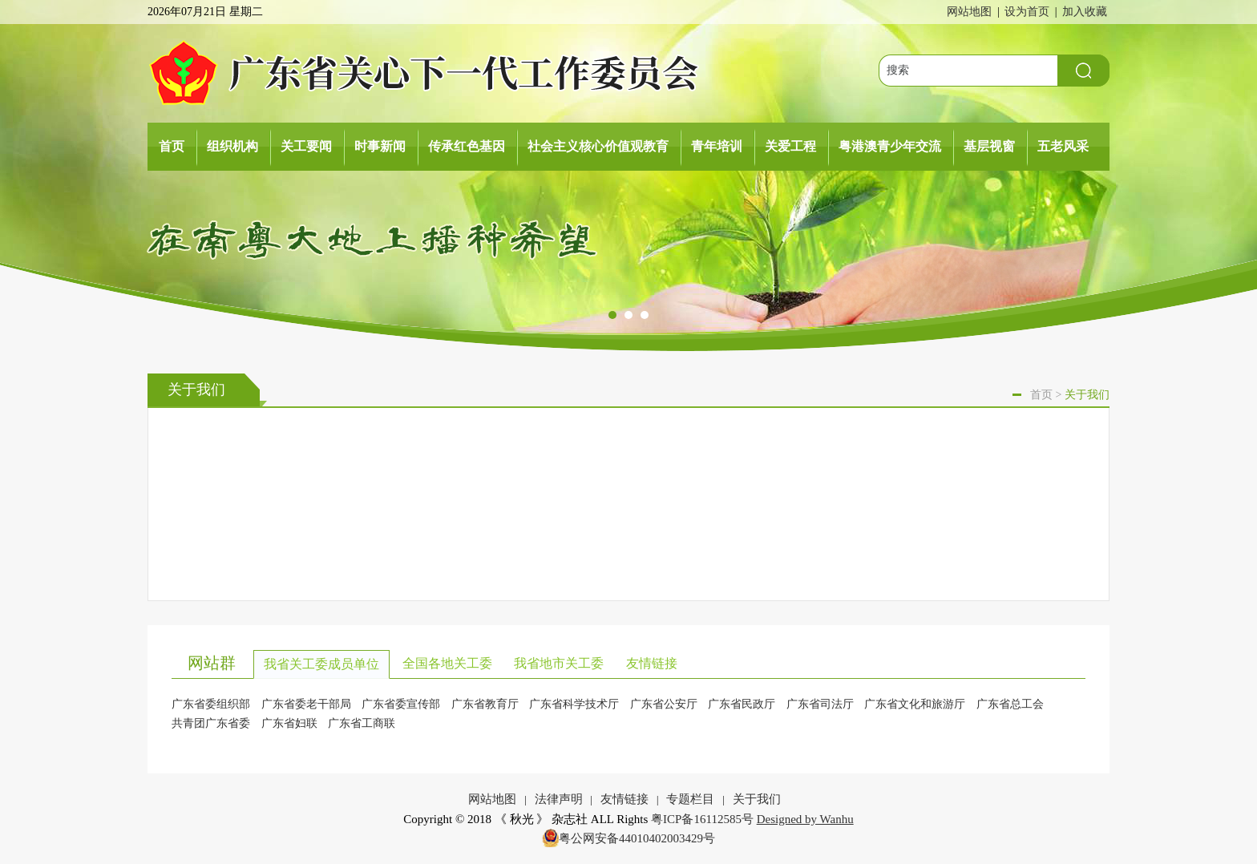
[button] (612, 315)
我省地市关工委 (559, 663)
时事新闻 (380, 146)
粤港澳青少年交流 (890, 146)
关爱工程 (790, 146)
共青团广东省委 (211, 723)
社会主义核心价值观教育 (598, 146)
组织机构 (232, 146)
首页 (171, 146)
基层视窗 (989, 146)
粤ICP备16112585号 (702, 819)
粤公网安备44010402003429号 (637, 838)
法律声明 (559, 799)
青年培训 (716, 146)
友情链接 (651, 663)
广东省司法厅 (820, 704)
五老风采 (1063, 146)
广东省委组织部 (211, 704)
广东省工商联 (361, 723)
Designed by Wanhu (805, 819)
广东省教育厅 (485, 704)
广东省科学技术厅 (574, 704)
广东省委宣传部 (401, 704)
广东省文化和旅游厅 (914, 704)
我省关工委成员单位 (321, 664)
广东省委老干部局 (306, 704)
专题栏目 (690, 799)
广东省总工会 (1010, 704)
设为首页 (1026, 12)
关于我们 (757, 799)
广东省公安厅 (663, 704)
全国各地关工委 (447, 663)
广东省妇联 (289, 723)
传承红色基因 (466, 146)
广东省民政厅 (741, 704)
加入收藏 (1084, 12)
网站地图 (969, 12)
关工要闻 (306, 146)
